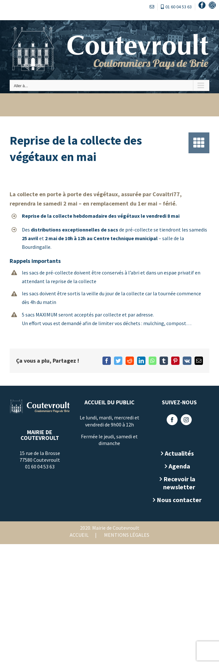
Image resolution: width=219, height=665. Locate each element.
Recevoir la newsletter (179, 483)
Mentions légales (126, 535)
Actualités (179, 453)
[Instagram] (186, 419)
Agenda (179, 466)
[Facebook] (172, 419)
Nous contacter (179, 500)
